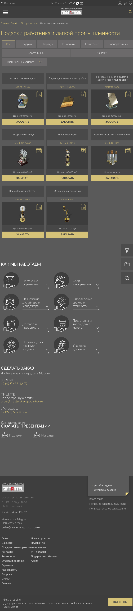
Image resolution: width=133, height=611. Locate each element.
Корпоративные (118, 44)
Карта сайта (96, 499)
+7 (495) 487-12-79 (61, 3)
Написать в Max (77, 3)
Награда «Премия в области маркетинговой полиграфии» (112, 78)
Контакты (7, 551)
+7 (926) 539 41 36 (14, 412)
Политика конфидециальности (107, 504)
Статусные (92, 44)
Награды (47, 44)
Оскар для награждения (67, 191)
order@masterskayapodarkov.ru (81, 3)
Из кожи (101, 53)
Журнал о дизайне (105, 489)
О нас (5, 538)
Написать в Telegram (74, 3)
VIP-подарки (38, 551)
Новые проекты (40, 538)
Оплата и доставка (13, 560)
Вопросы (7, 574)
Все (8, 44)
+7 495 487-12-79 (14, 512)
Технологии (9, 556)
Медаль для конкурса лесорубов (67, 78)
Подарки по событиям (44, 556)
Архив (34, 560)
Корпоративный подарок (23, 78)
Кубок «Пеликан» (67, 135)
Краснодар (9, 3)
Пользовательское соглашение (107, 508)
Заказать (22, 122)
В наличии (68, 44)
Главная (5, 23)
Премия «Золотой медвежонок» (112, 135)
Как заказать (9, 569)
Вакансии (7, 542)
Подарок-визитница (23, 135)
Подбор (15, 23)
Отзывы (6, 583)
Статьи (6, 578)
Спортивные (35, 53)
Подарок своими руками (16, 547)
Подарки (26, 44)
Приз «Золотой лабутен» (23, 191)
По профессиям (29, 23)
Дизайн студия (103, 485)
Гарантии (7, 565)
